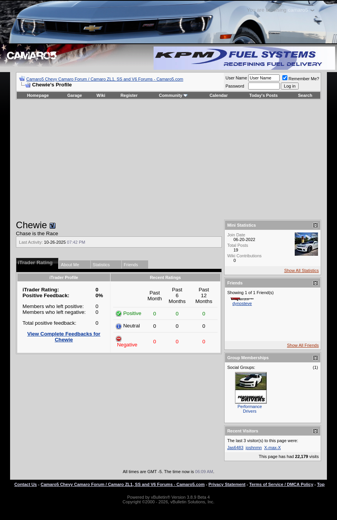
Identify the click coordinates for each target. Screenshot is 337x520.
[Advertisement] (168, 159)
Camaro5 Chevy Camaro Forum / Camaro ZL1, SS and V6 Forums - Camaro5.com (104, 79)
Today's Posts (263, 95)
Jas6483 (235, 447)
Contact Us (25, 484)
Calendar (218, 95)
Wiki (101, 95)
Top (321, 484)
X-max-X (272, 447)
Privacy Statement (227, 484)
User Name (236, 78)
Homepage (38, 95)
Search (305, 95)
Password (234, 86)
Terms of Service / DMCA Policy (281, 484)
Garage (74, 95)
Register (129, 95)
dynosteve (242, 303)
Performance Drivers (249, 408)
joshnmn (254, 447)
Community (173, 95)
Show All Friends (303, 345)
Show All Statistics (301, 270)
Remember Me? (300, 78)
